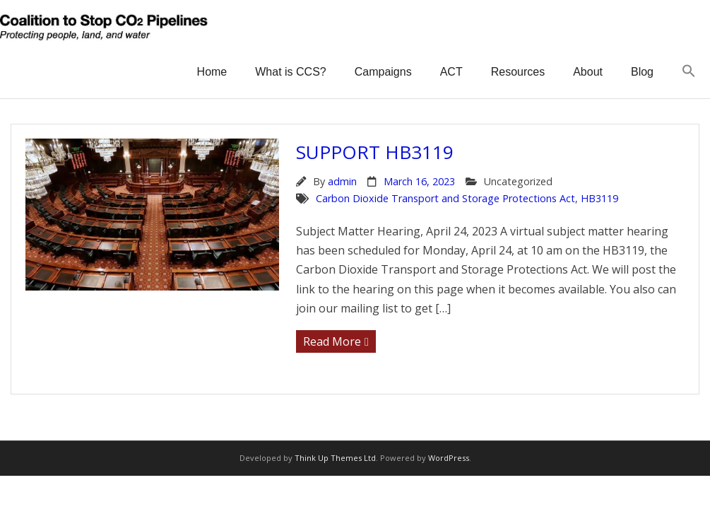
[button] (689, 72)
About (588, 72)
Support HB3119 (375, 152)
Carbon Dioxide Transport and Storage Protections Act (445, 198)
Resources (518, 72)
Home (212, 72)
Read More (332, 341)
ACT (451, 72)
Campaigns (383, 72)
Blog (642, 72)
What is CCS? (290, 72)
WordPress (448, 457)
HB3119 (599, 198)
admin (342, 181)
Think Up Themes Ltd (335, 457)
